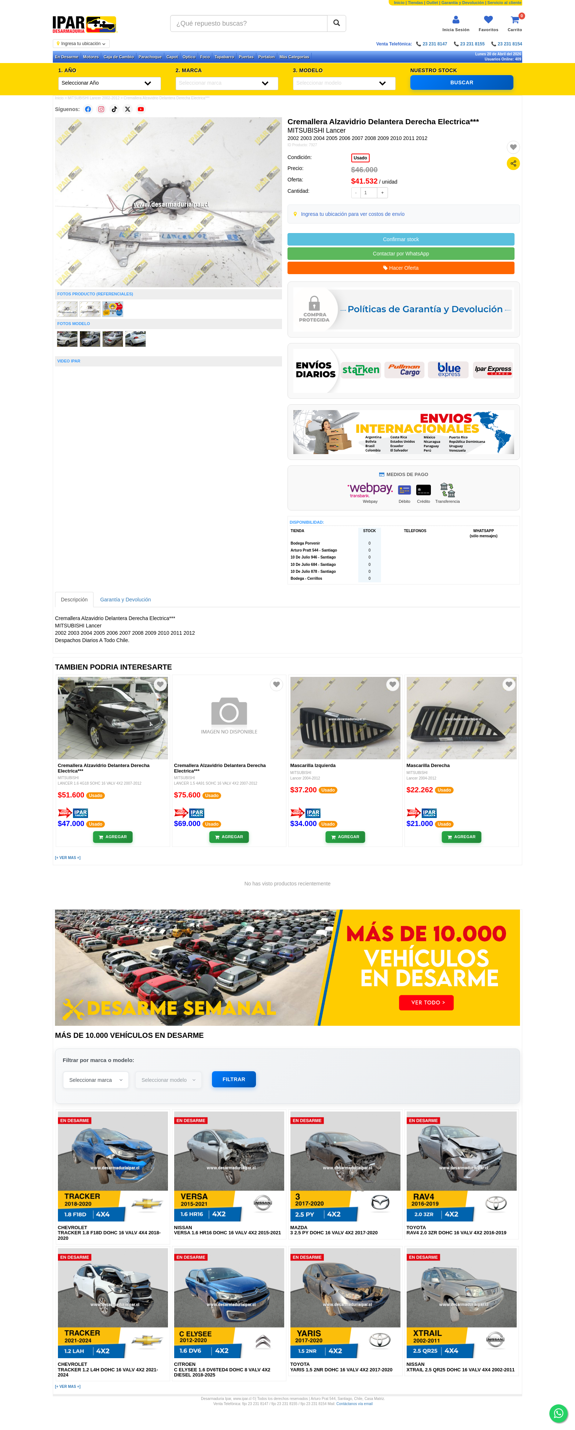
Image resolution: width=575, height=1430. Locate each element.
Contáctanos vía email (354, 1404)
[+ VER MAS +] (67, 858)
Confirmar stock (401, 239)
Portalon (267, 57)
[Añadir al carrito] (113, 837)
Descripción (74, 599)
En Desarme (66, 57)
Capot (172, 57)
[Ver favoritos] (488, 23)
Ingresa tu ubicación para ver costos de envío (353, 214)
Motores (91, 57)
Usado (360, 158)
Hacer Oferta (400, 268)
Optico (189, 57)
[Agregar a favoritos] (513, 147)
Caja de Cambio (118, 57)
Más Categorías (294, 57)
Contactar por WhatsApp (401, 254)
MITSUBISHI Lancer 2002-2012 (94, 98)
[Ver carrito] (515, 23)
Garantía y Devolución (463, 2)
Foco (205, 57)
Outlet (432, 2)
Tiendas (415, 2)
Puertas (246, 57)
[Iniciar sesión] (456, 23)
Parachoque (150, 57)
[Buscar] (336, 23)
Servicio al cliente (504, 2)
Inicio (399, 2)
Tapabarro (224, 57)
